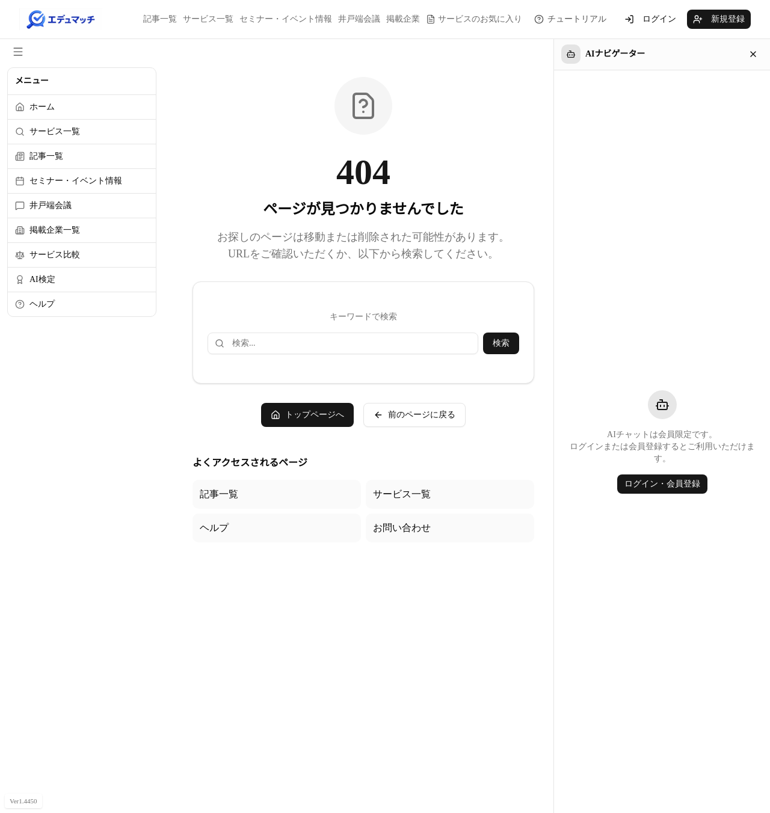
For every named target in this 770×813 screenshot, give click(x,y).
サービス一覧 (208, 18)
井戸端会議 (359, 18)
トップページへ (307, 415)
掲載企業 (403, 18)
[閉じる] (753, 54)
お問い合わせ (402, 528)
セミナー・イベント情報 (285, 18)
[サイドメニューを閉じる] (18, 52)
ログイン (650, 19)
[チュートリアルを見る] (570, 19)
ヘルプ (214, 528)
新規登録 (719, 19)
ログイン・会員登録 (662, 483)
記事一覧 (160, 18)
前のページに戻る (414, 415)
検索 (501, 343)
